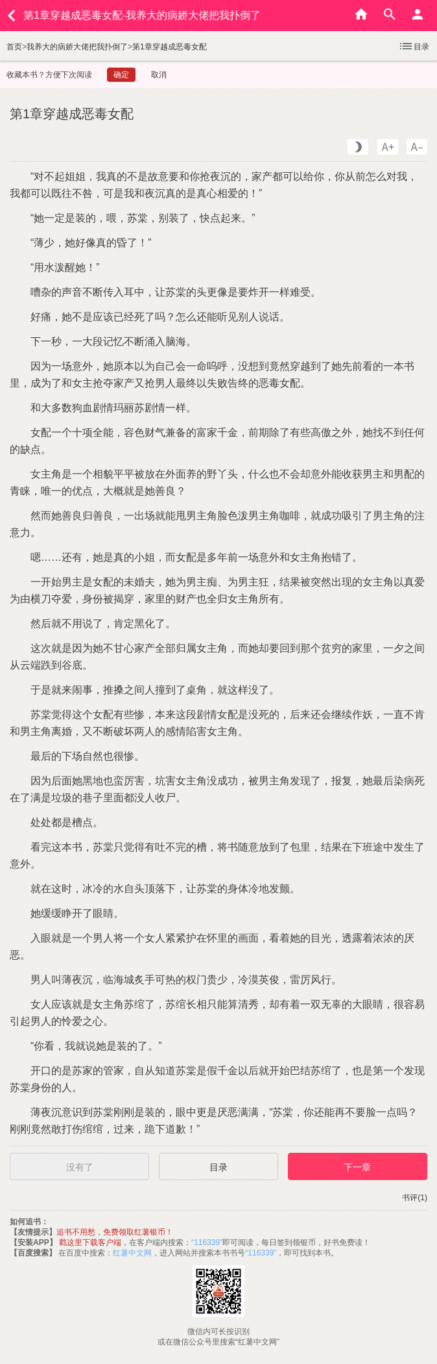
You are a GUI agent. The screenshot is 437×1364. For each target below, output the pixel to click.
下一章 (357, 1167)
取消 (159, 74)
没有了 (79, 1167)
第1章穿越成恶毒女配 (169, 46)
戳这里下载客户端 (90, 1242)
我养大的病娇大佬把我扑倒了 (77, 46)
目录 (413, 46)
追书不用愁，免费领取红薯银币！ (114, 1232)
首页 (14, 46)
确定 (121, 74)
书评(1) (414, 1197)
